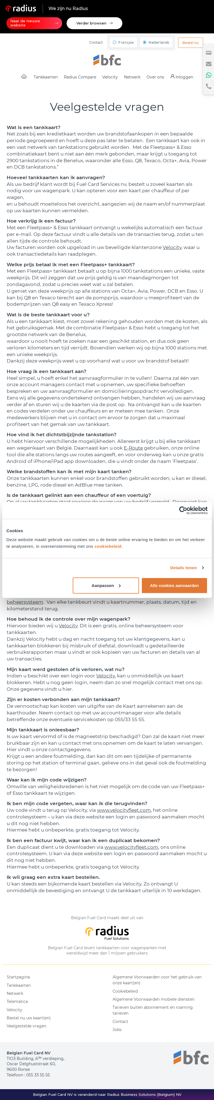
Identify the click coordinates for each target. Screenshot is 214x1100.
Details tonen (183, 567)
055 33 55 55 (38, 1074)
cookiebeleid (107, 546)
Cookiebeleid (125, 991)
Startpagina (18, 977)
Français (126, 42)
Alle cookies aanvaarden (174, 585)
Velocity (172, 247)
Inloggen (184, 77)
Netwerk (15, 993)
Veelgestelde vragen (26, 1026)
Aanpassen (106, 585)
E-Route (133, 448)
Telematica (17, 1001)
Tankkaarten (19, 985)
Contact (96, 42)
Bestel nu (191, 43)
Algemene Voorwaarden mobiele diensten (153, 999)
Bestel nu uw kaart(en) (29, 1017)
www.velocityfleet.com (124, 810)
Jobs (117, 1029)
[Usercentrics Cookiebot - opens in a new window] (183, 510)
